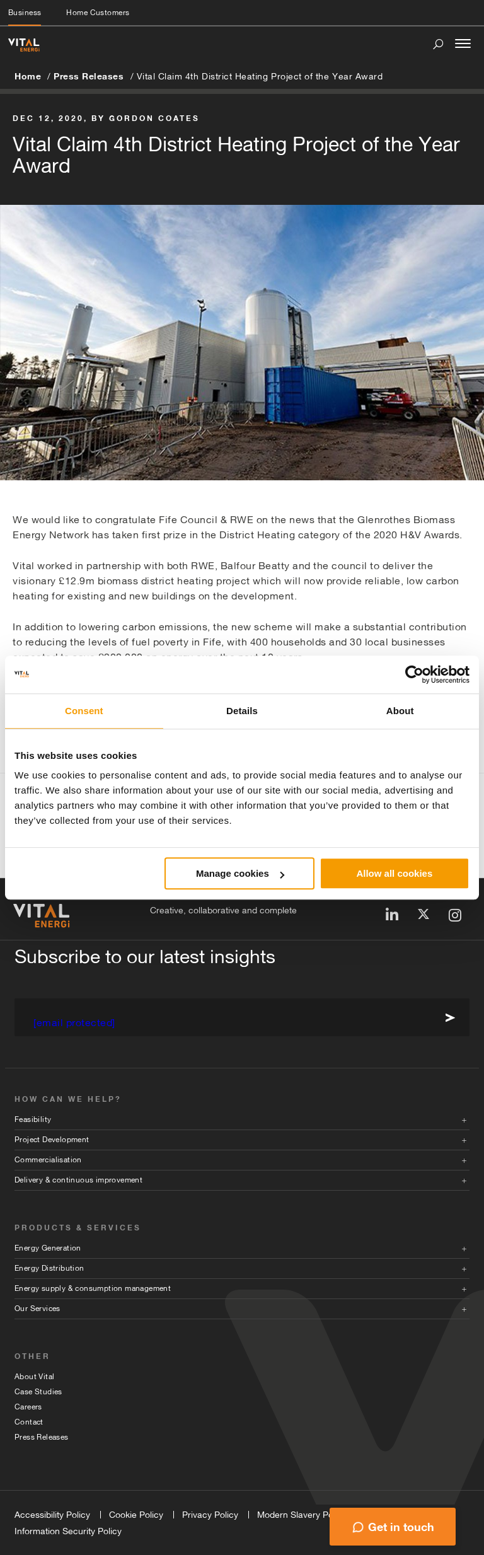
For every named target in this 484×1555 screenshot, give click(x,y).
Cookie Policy (136, 1515)
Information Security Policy (68, 1531)
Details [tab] (242, 710)
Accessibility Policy (52, 1515)
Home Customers (97, 12)
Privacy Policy (210, 1515)
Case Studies (38, 1391)
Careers (28, 1406)
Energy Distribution (49, 1268)
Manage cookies (240, 873)
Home (27, 76)
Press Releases (89, 76)
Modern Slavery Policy (302, 1515)
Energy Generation (47, 1248)
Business (24, 12)
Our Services (37, 1308)
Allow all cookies (394, 873)
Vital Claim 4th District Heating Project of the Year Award (260, 76)
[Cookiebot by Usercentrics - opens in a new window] (414, 674)
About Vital (34, 1376)
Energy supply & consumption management (92, 1288)
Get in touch (401, 1527)
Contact (28, 1422)
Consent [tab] (84, 710)
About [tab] (400, 710)
